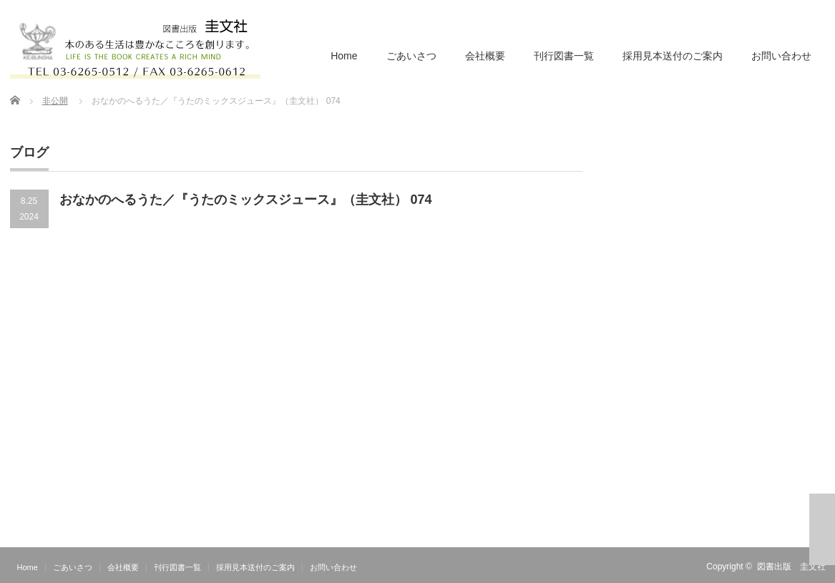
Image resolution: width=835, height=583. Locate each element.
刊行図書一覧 (564, 56)
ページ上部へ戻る (822, 529)
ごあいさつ (411, 56)
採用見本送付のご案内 (672, 56)
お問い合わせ (781, 56)
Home (344, 56)
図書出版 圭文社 (791, 567)
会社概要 (485, 56)
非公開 (55, 101)
